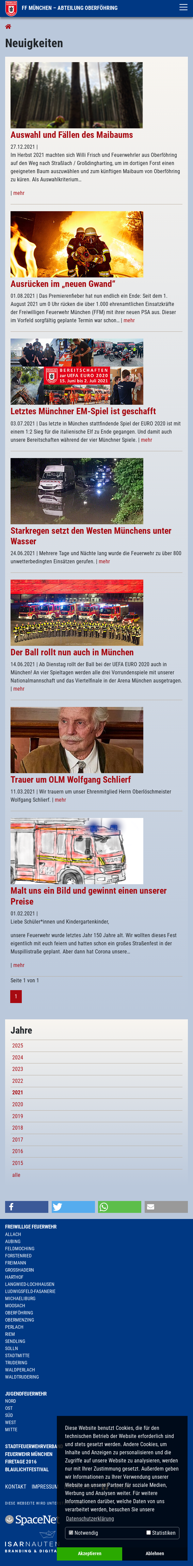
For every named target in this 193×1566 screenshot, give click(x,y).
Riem (10, 1334)
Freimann (15, 1262)
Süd (9, 1415)
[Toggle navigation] (183, 7)
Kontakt (15, 1486)
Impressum (45, 1486)
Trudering (16, 1362)
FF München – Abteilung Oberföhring (61, 8)
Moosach (15, 1305)
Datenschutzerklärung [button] (90, 1518)
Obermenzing (19, 1320)
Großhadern (19, 1270)
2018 (17, 1128)
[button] (26, 1207)
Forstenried (18, 1255)
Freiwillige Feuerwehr (31, 1227)
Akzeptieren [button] (89, 1553)
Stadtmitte (17, 1355)
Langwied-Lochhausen (29, 1284)
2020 (17, 1104)
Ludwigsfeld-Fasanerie (30, 1291)
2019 (17, 1116)
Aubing (12, 1241)
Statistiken (161, 1533)
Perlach (14, 1327)
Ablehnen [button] (155, 1553)
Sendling (15, 1341)
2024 (17, 1057)
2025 (17, 1045)
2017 (17, 1139)
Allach (13, 1234)
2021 (17, 1092)
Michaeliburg (20, 1298)
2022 (17, 1081)
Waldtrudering (22, 1377)
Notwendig (83, 1533)
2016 (17, 1151)
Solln (11, 1348)
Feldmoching (19, 1248)
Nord (10, 1401)
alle (16, 1175)
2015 (17, 1163)
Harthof (14, 1277)
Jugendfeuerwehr (26, 1394)
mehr (19, 193)
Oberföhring (19, 1312)
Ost (9, 1408)
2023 (17, 1069)
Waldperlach (20, 1369)
